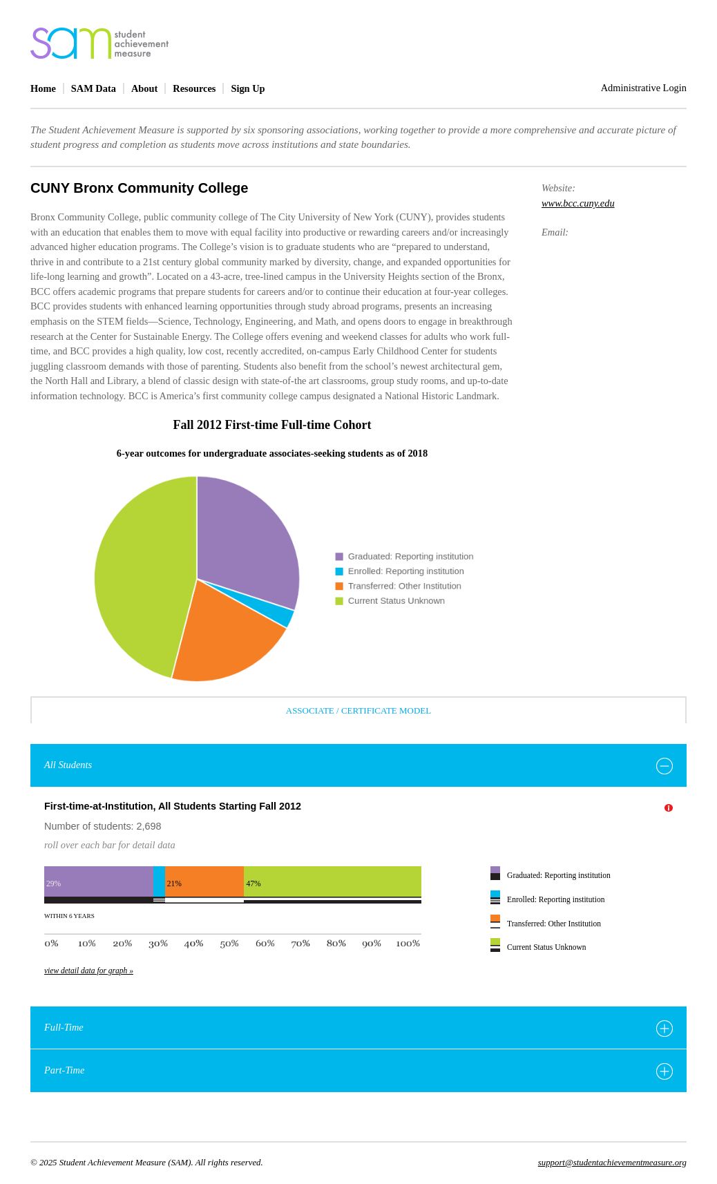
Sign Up (248, 88)
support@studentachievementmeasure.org (612, 1162)
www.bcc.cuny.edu (578, 203)
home (99, 43)
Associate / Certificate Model (358, 710)
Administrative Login (644, 88)
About (144, 88)
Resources (194, 88)
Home (43, 88)
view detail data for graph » (88, 970)
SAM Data (93, 88)
